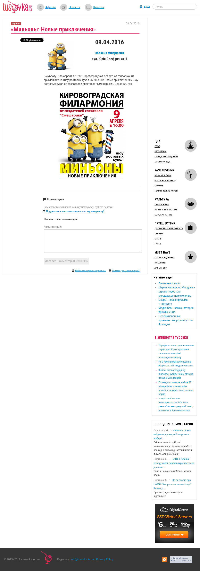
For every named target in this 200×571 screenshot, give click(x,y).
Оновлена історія (169, 283)
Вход (147, 6)
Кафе (157, 146)
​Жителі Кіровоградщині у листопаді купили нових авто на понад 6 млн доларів (175, 374)
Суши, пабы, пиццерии (166, 156)
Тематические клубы (166, 190)
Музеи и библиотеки (166, 209)
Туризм (158, 233)
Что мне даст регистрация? (125, 270)
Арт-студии (160, 267)
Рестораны (160, 151)
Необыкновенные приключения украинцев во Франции (175, 320)
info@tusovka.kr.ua (82, 559)
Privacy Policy (104, 559)
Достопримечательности (168, 228)
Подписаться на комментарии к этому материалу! (75, 211)
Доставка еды (162, 161)
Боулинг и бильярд (165, 180)
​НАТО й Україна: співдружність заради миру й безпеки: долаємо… (174, 463)
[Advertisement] (176, 76)
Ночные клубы (162, 175)
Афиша (50, 7)
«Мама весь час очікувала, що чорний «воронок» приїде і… (172, 434)
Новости (74, 7)
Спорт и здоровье (164, 257)
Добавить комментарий (66, 260)
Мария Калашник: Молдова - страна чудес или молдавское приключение (176, 291)
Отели (158, 238)
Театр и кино (161, 204)
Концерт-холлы (163, 214)
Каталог (98, 7)
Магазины (160, 262)
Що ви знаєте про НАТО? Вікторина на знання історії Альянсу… (172, 484)
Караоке (158, 185)
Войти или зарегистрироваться (90, 270)
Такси (157, 243)
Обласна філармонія (109, 53)
